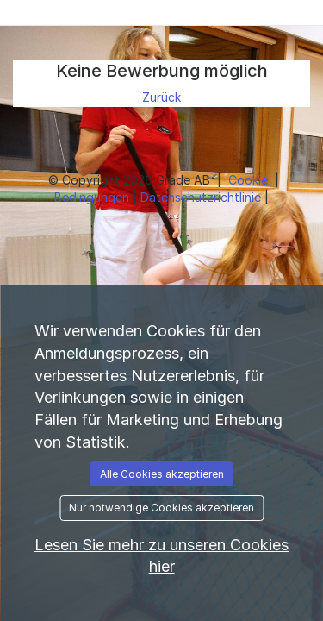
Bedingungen (93, 197)
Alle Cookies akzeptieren (162, 473)
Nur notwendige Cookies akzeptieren (161, 507)
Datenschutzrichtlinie (202, 197)
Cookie (249, 179)
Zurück (161, 97)
